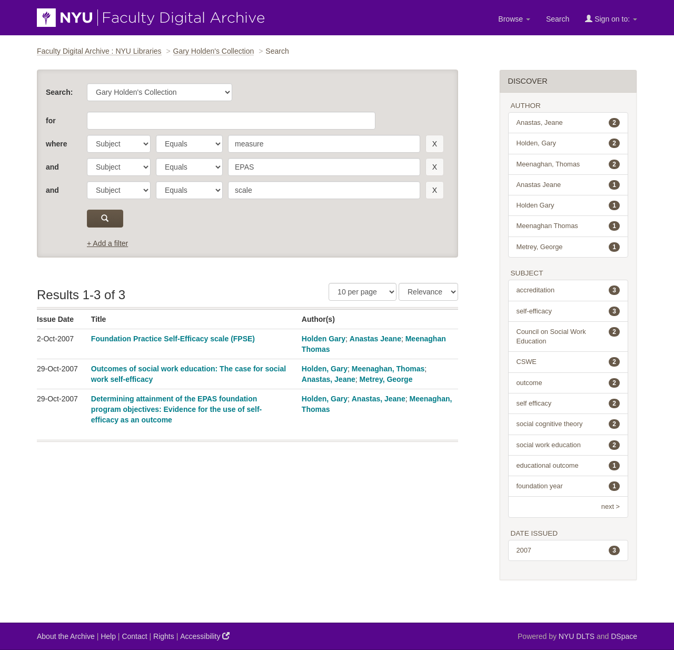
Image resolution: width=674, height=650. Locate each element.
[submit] (105, 219)
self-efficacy (568, 311)
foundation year (568, 486)
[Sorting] (428, 292)
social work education (568, 445)
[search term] (324, 144)
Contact (134, 636)
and (52, 167)
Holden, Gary (325, 369)
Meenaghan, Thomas (388, 369)
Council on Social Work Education (568, 336)
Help (108, 636)
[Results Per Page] (363, 292)
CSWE (568, 362)
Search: (59, 92)
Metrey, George (386, 379)
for (51, 120)
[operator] (189, 144)
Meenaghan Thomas (568, 226)
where (56, 144)
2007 (568, 550)
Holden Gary (323, 338)
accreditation (568, 290)
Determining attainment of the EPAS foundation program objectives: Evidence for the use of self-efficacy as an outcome (176, 409)
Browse (514, 19)
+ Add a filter (107, 243)
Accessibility (205, 636)
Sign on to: (611, 18)
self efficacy (568, 403)
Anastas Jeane (375, 338)
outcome (568, 383)
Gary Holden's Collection (213, 51)
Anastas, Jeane (328, 379)
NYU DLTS (576, 636)
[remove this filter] (434, 144)
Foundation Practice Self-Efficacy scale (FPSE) (173, 338)
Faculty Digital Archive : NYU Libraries (99, 51)
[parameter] (119, 144)
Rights (163, 636)
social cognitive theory (568, 424)
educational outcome (568, 465)
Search (557, 19)
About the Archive (66, 636)
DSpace (624, 636)
